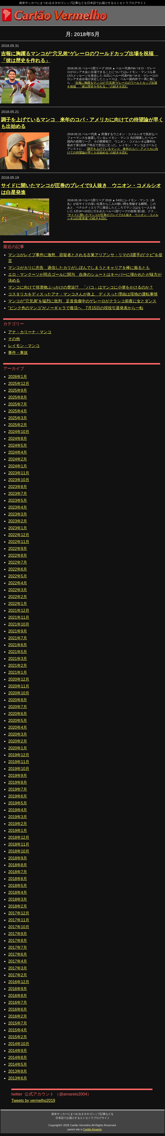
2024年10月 (18, 432)
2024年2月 (17, 459)
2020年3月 (17, 734)
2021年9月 (17, 631)
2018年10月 (18, 851)
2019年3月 (17, 817)
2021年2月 (17, 665)
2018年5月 (17, 886)
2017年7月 (17, 947)
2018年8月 (17, 865)
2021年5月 (17, 652)
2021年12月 (18, 610)
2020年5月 (17, 720)
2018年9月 (17, 858)
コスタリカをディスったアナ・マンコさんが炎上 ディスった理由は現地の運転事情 (83, 294)
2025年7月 (17, 404)
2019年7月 (17, 789)
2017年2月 (17, 975)
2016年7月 (17, 1002)
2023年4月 (17, 507)
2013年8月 (17, 1071)
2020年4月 (17, 727)
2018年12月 (18, 837)
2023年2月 (17, 521)
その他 (14, 339)
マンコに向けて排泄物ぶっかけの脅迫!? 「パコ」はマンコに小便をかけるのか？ (80, 287)
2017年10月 (18, 927)
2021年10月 (18, 624)
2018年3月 (17, 899)
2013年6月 (17, 1078)
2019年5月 (17, 803)
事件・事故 (18, 353)
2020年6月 (17, 714)
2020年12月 (18, 679)
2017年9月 (17, 934)
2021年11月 (18, 617)
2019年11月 (18, 762)
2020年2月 (17, 741)
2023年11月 (18, 473)
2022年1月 (17, 604)
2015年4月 (17, 1030)
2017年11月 (18, 920)
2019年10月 (18, 769)
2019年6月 (17, 796)
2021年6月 (17, 645)
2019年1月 (17, 830)
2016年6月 (17, 1009)
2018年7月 (17, 872)
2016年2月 (17, 1016)
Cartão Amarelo (92, 1129)
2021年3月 (17, 659)
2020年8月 (17, 700)
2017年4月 (17, 961)
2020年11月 (18, 686)
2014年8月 (17, 1057)
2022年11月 (18, 542)
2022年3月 (17, 590)
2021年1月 (17, 672)
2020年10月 (18, 693)
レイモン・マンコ (24, 346)
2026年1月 (17, 377)
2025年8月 (17, 397)
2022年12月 (18, 535)
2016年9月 (17, 989)
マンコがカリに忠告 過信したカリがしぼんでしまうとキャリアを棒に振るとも (79, 268)
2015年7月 (17, 1023)
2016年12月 (18, 982)
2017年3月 (17, 968)
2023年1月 (17, 528)
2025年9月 (17, 390)
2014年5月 (17, 1064)
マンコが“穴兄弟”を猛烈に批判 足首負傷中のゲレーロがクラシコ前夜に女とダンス (82, 301)
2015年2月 (17, 1037)
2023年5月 (17, 500)
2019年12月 (18, 755)
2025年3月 (17, 418)
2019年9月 (17, 775)
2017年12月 (18, 913)
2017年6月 (17, 954)
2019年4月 (17, 810)
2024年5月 (17, 445)
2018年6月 (17, 879)
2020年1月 (17, 748)
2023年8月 (17, 487)
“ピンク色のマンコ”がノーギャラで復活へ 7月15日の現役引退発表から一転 (75, 308)
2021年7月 (17, 638)
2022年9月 (17, 549)
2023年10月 (18, 480)
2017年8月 (17, 941)
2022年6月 (17, 569)
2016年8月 (17, 996)
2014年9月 (17, 1051)
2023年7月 (17, 493)
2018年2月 (17, 906)
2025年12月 (18, 383)
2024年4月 (17, 452)
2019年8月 (17, 782)
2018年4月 (17, 892)
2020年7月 (17, 707)
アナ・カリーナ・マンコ (29, 332)
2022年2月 (17, 597)
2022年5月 (17, 576)
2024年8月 (17, 438)
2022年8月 (17, 555)
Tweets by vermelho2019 (33, 1100)
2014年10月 (18, 1044)
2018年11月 (18, 844)
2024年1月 (17, 466)
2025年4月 (17, 411)
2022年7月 (17, 562)
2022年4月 (17, 583)
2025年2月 (17, 425)
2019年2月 (17, 824)
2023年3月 (17, 514)
